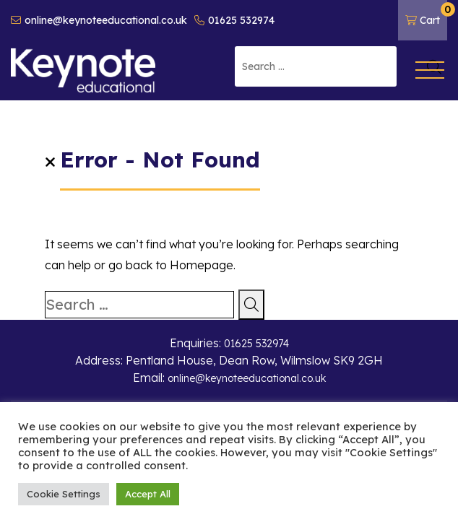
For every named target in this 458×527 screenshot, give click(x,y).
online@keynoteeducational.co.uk (99, 20)
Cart (426, 14)
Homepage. (203, 265)
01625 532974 (234, 20)
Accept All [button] (147, 494)
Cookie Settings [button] (63, 494)
